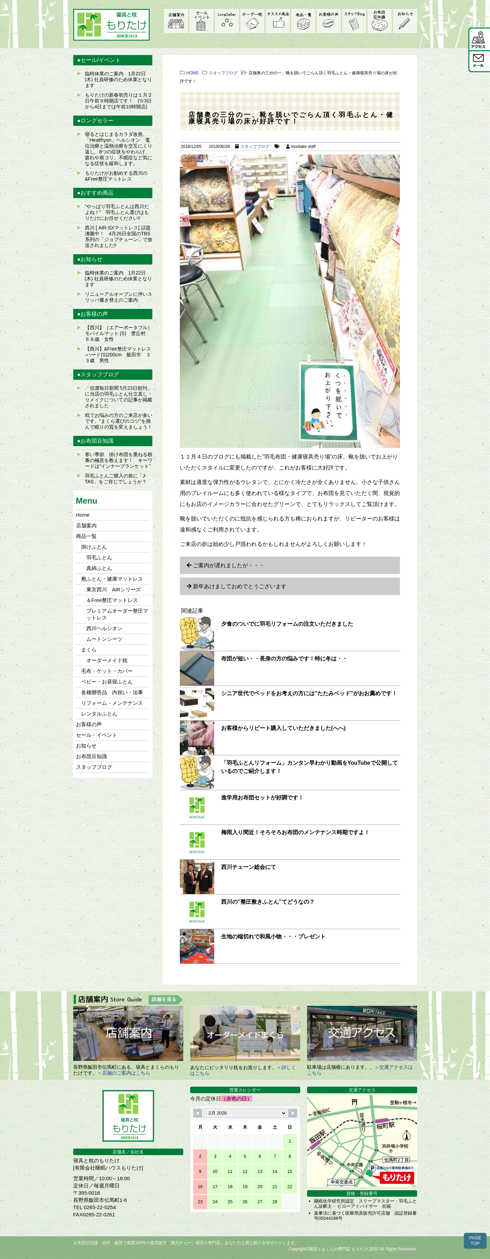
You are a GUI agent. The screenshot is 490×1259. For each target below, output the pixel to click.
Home (83, 515)
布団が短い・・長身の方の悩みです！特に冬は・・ (284, 658)
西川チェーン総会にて (248, 867)
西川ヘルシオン (104, 628)
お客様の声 (329, 21)
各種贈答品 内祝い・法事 (112, 692)
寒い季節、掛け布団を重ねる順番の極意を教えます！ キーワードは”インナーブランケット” (118, 460)
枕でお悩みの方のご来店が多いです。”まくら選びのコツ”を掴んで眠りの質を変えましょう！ (118, 421)
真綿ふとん (99, 568)
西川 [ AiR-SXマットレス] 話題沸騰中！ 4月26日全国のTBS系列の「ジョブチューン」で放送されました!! (118, 236)
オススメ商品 (278, 21)
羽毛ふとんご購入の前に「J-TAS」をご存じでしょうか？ (116, 478)
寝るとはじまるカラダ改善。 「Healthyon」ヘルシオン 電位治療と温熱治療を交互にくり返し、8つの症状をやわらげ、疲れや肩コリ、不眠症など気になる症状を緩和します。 (118, 148)
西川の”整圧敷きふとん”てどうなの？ (268, 902)
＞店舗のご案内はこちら (123, 1073)
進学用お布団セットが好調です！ (262, 797)
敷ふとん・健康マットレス (112, 579)
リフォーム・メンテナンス (112, 703)
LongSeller (227, 21)
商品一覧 (303, 21)
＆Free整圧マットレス (112, 600)
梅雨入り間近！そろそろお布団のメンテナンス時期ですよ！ (295, 832)
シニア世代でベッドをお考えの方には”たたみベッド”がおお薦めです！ (309, 693)
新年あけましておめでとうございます (239, 586)
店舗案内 (176, 21)
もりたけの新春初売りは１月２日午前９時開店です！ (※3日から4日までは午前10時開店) (118, 100)
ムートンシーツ (104, 639)
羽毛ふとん (99, 557)
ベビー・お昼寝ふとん (107, 682)
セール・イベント (201, 21)
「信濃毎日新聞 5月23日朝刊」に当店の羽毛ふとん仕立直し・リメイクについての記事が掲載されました (118, 396)
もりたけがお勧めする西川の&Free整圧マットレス (116, 176)
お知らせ (405, 21)
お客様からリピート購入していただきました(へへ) (283, 728)
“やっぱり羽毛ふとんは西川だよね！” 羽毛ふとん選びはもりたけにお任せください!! (117, 212)
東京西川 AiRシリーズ (113, 589)
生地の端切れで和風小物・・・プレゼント (273, 936)
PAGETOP (475, 1240)
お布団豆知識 (380, 21)
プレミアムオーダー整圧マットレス (117, 614)
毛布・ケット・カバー (107, 671)
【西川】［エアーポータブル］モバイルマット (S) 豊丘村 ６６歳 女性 (118, 333)
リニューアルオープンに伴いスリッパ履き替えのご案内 (118, 297)
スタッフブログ (354, 21)
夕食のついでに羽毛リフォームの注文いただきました (287, 624)
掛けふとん (94, 547)
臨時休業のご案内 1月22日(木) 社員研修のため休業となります (118, 79)
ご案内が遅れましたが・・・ (228, 565)
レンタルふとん (99, 714)
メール (479, 61)
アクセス (479, 39)
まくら (89, 650)
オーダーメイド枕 (252, 21)
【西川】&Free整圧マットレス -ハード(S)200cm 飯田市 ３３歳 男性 (118, 354)
